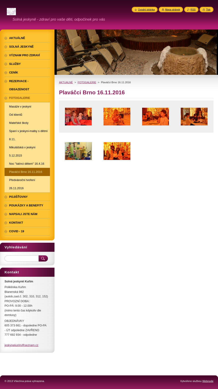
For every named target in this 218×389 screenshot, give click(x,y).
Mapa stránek (172, 9)
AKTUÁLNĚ (66, 82)
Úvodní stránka (146, 9)
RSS (193, 9)
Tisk (208, 9)
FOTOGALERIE (87, 82)
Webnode (207, 381)
